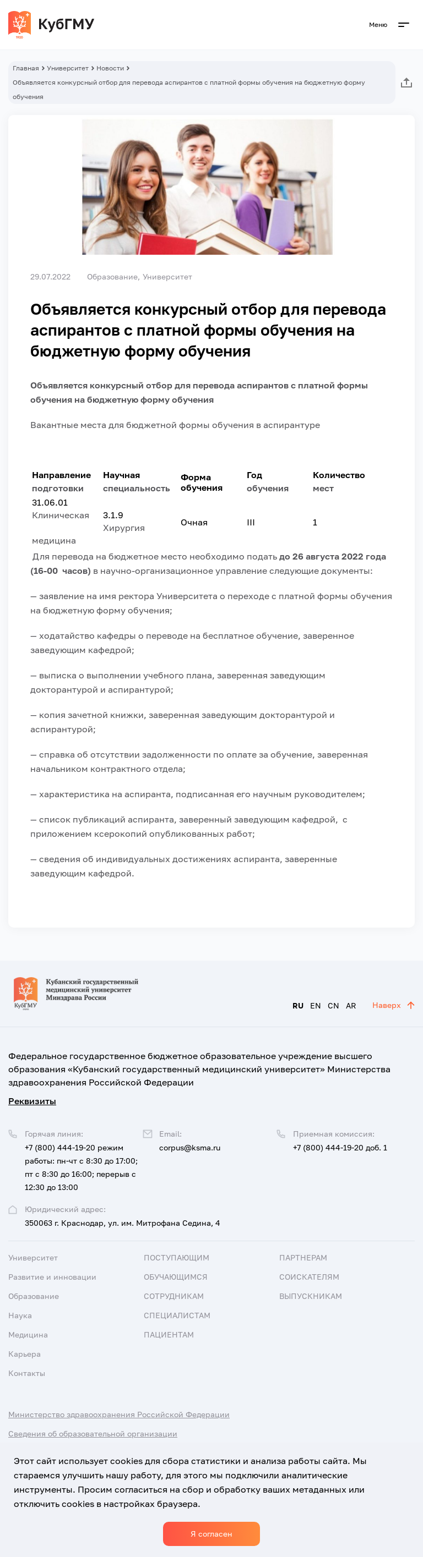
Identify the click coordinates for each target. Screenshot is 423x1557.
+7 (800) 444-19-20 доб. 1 (340, 1147)
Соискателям (309, 1276)
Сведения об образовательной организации (92, 1433)
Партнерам (303, 1257)
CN (333, 1005)
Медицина (28, 1334)
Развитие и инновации (52, 1276)
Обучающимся (176, 1276)
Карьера (24, 1353)
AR (351, 1005)
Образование (33, 1296)
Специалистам (177, 1315)
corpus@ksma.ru (189, 1147)
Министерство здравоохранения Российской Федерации (119, 1414)
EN (315, 1005)
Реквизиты (32, 1100)
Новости (110, 68)
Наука (20, 1315)
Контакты (26, 1373)
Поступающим (176, 1257)
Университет (68, 68)
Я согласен (211, 1533)
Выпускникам (310, 1296)
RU (297, 1005)
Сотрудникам (174, 1296)
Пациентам (169, 1334)
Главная (26, 68)
